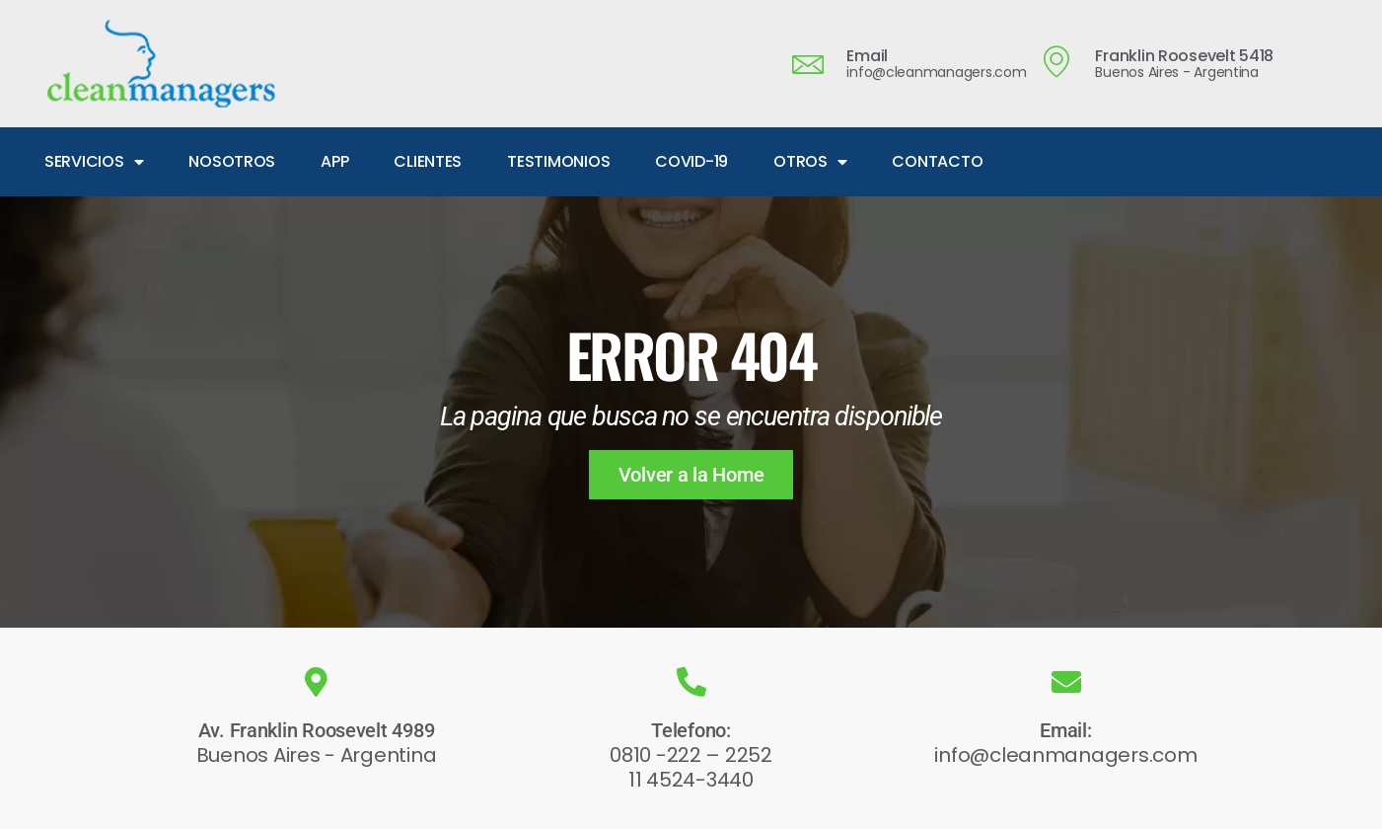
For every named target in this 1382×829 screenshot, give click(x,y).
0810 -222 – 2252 (691, 755)
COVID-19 (691, 161)
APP (334, 161)
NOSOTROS (231, 161)
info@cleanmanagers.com (1065, 755)
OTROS (809, 162)
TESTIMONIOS (558, 161)
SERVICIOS (93, 162)
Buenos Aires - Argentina (316, 755)
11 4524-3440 (691, 779)
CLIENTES (428, 161)
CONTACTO (937, 161)
